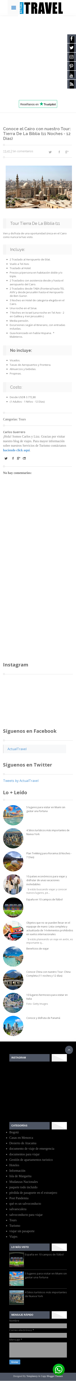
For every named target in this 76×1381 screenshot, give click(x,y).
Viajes (13, 1236)
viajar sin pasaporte (21, 1231)
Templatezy (32, 1376)
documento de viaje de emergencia (31, 1148)
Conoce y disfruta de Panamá (43, 1018)
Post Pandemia (19, 1198)
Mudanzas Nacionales (23, 1181)
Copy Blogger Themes (52, 1376)
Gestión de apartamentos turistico (31, 1159)
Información (17, 1170)
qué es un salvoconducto (25, 1203)
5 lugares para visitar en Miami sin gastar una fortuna (46, 1275)
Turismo (14, 1225)
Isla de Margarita (20, 1176)
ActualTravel (17, 749)
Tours (22, 419)
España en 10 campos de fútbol (44, 899)
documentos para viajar (24, 1154)
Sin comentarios (22, 151)
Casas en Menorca (21, 1137)
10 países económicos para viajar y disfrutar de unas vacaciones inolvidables (46, 880)
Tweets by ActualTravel (21, 780)
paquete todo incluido (23, 1187)
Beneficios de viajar (37, 948)
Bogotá (14, 1132)
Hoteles (14, 1165)
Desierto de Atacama (22, 1143)
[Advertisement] (38, 56)
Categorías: (11, 419)
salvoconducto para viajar (26, 1214)
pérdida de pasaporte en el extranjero (33, 1192)
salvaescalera (17, 1209)
